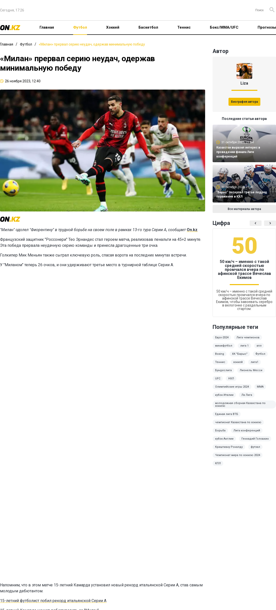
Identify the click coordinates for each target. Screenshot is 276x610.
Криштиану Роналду (229, 447)
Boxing (219, 354)
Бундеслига (223, 370)
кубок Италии (224, 395)
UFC (217, 378)
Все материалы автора (244, 209)
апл (259, 345)
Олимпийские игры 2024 (232, 386)
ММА (260, 386)
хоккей (238, 362)
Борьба (220, 430)
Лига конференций (246, 430)
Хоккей (112, 27)
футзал (255, 447)
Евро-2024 (222, 337)
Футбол (80, 27)
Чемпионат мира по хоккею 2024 (237, 455)
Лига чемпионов (248, 337)
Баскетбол (148, 27)
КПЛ (218, 463)
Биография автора (244, 101)
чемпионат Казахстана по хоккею (238, 422)
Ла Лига (246, 395)
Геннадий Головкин (255, 438)
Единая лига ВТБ (226, 414)
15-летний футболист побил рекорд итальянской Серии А (53, 600)
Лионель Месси (251, 370)
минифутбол (223, 345)
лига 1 (244, 345)
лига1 (254, 362)
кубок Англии (224, 438)
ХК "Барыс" (239, 354)
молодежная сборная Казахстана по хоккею (240, 404)
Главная (47, 27)
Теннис (184, 27)
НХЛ (231, 378)
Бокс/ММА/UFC (224, 27)
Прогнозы (267, 27)
